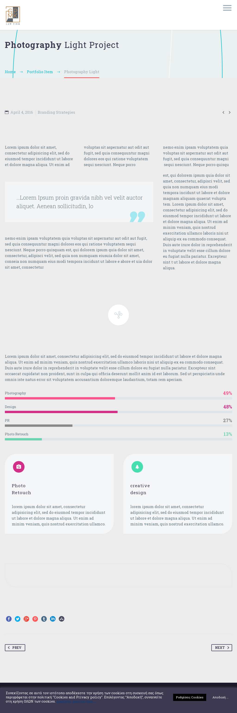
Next (223, 648)
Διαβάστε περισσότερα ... (76, 701)
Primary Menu (227, 8)
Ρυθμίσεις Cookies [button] (189, 697)
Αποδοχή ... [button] (220, 697)
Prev (14, 648)
